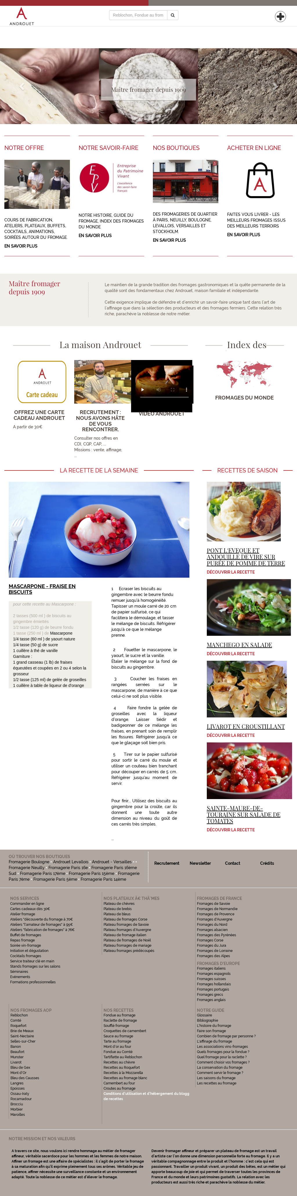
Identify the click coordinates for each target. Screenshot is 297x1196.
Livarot (15, 1062)
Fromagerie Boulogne (29, 862)
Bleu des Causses (24, 1078)
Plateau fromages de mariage (127, 945)
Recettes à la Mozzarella (123, 1073)
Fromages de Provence (215, 914)
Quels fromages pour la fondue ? (223, 1052)
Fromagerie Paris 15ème (91, 873)
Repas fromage (22, 940)
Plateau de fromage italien (125, 935)
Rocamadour (21, 1099)
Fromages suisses (211, 979)
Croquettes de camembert (125, 1031)
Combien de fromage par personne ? (226, 1036)
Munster (16, 1057)
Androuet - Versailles (112, 862)
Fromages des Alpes (213, 956)
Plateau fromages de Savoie (126, 925)
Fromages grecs (210, 995)
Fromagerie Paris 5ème (55, 879)
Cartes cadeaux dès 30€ (30, 909)
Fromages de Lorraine (215, 951)
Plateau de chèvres (119, 904)
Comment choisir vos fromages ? (223, 1062)
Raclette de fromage (120, 1020)
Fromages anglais (211, 1000)
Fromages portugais (213, 989)
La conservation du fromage (219, 1068)
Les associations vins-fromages (222, 1047)
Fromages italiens (211, 968)
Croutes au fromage (119, 1088)
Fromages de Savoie (213, 904)
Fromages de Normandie (217, 909)
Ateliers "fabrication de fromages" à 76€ (42, 930)
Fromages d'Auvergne (214, 919)
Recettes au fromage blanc (125, 1078)
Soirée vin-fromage (25, 945)
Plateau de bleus (117, 914)
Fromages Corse (210, 940)
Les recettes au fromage (216, 1083)
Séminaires (19, 972)
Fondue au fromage (119, 1015)
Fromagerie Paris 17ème (42, 873)
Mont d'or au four (117, 1047)
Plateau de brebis (118, 909)
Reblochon (19, 1015)
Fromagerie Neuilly (27, 867)
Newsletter (200, 863)
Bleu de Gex (20, 1068)
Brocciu (16, 1104)
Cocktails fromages (25, 956)
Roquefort (18, 1026)
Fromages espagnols (214, 974)
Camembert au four (119, 1083)
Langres (16, 1083)
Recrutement (166, 863)
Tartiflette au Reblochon (123, 1057)
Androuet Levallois (70, 862)
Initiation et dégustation (29, 951)
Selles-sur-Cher (22, 1041)
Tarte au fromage (117, 1041)
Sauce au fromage (118, 1036)
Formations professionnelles (33, 982)
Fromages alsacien (212, 930)
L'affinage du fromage (214, 1041)
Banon (15, 1047)
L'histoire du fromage (214, 1026)
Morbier (16, 1109)
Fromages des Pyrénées (216, 935)
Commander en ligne (27, 904)
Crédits (267, 863)
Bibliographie (207, 1020)
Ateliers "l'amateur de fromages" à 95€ (41, 925)
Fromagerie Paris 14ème (103, 879)
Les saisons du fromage (216, 1078)
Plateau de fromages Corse (125, 919)
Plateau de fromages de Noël (127, 940)
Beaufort (17, 1052)
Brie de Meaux (22, 1031)
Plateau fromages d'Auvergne (127, 930)
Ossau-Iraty (20, 1094)
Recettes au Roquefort (122, 1068)
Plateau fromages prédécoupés (129, 951)
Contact (232, 863)
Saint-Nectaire (22, 1036)
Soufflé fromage (116, 1026)
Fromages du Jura (211, 945)
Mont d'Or (18, 1073)
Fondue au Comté (118, 1052)
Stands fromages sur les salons (35, 966)
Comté (15, 1020)
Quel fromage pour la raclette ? (222, 1057)
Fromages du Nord (212, 925)
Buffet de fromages (25, 935)
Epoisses (17, 1088)
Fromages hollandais (214, 984)
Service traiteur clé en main (32, 961)
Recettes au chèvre (119, 1062)
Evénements (20, 977)
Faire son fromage (211, 1031)
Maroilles (17, 1115)
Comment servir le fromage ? (220, 1073)
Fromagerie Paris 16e (68, 867)
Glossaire (205, 1015)
